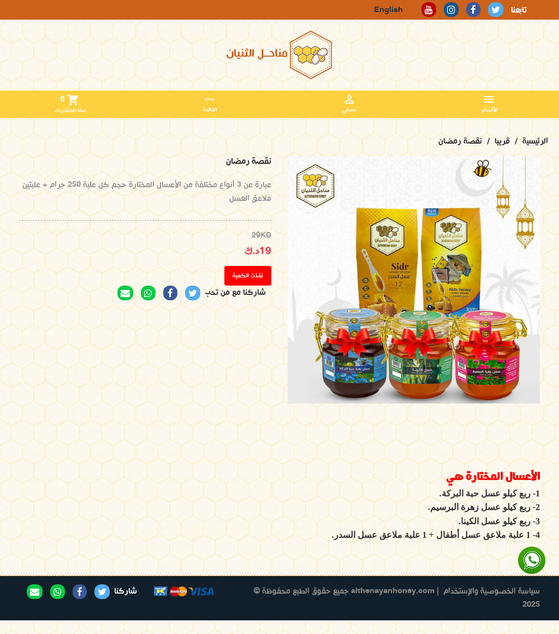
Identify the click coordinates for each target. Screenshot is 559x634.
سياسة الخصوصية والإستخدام (491, 591)
